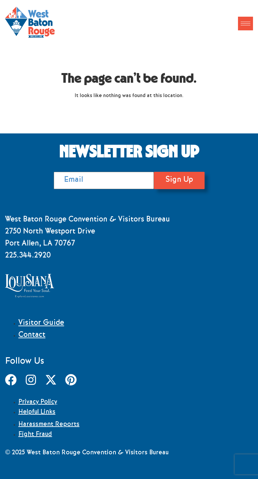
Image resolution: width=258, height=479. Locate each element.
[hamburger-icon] (245, 23)
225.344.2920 (28, 256)
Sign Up (179, 180)
